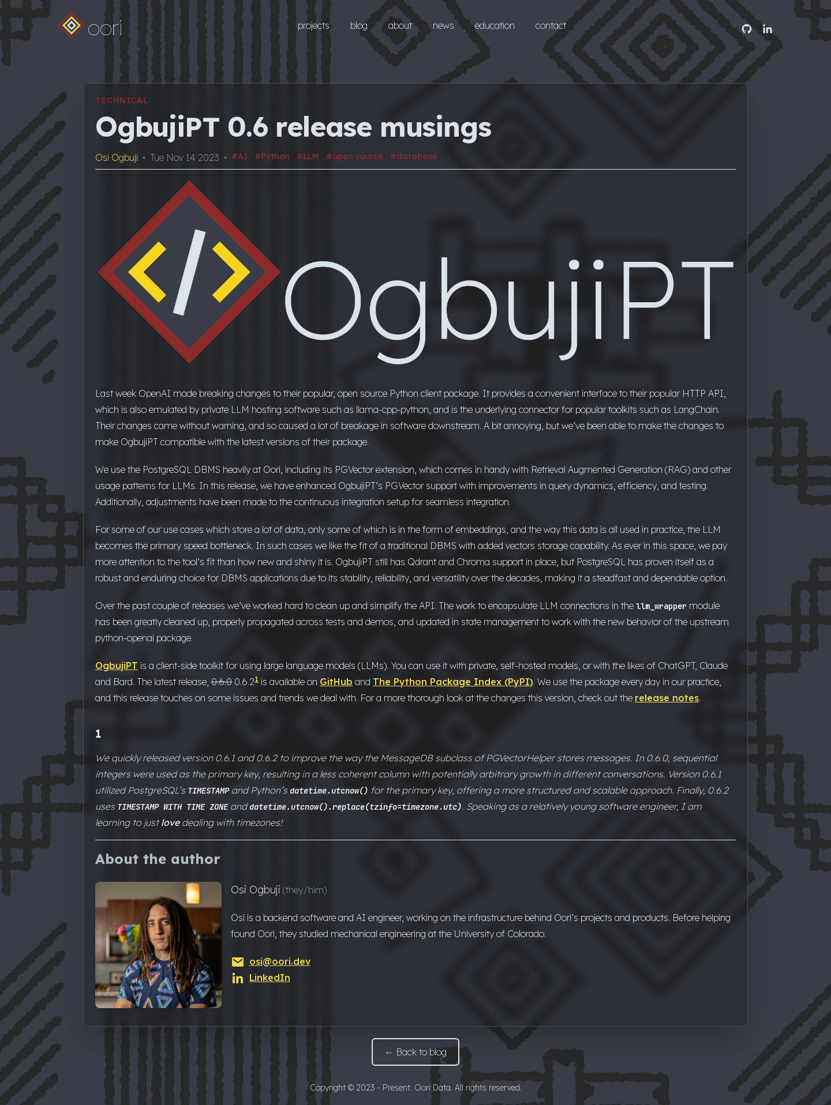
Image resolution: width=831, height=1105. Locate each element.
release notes (667, 698)
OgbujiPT (116, 665)
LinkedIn (260, 977)
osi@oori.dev (270, 961)
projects (314, 25)
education (495, 25)
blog (359, 25)
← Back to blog (415, 1052)
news (443, 25)
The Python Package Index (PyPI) (453, 681)
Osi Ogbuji (116, 157)
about (400, 25)
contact (551, 25)
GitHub (336, 681)
